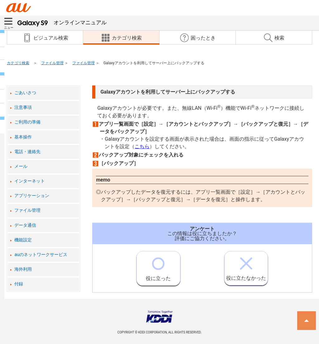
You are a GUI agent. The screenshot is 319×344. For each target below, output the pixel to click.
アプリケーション (31, 195)
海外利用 (23, 269)
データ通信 (25, 225)
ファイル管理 (52, 63)
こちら (142, 146)
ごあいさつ (25, 92)
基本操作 (23, 137)
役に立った (158, 266)
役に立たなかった (246, 266)
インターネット (29, 181)
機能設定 (23, 240)
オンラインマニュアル (62, 22)
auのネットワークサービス (40, 254)
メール (20, 166)
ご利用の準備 (27, 122)
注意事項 (23, 107)
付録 (18, 284)
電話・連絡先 (27, 151)
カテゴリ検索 (18, 63)
